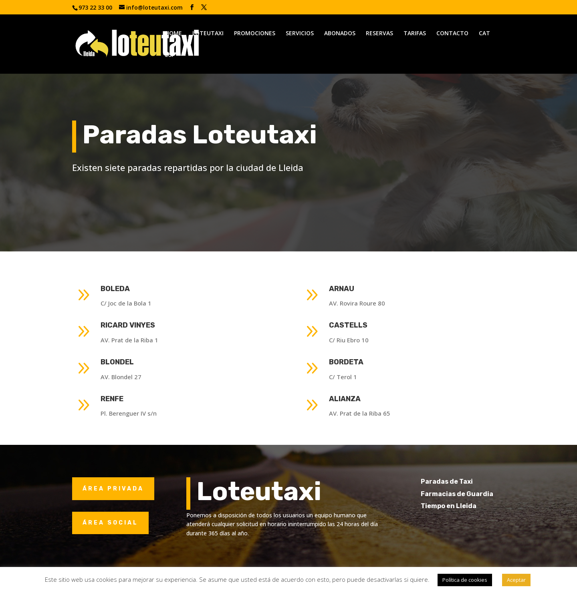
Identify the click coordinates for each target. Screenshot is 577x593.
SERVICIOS (300, 33)
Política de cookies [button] (464, 579)
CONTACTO (452, 33)
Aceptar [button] (516, 579)
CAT (484, 33)
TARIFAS (414, 33)
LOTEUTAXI (208, 33)
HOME (173, 33)
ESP (170, 55)
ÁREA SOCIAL (110, 522)
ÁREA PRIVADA (113, 488)
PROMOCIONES (254, 33)
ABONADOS (339, 33)
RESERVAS (379, 33)
